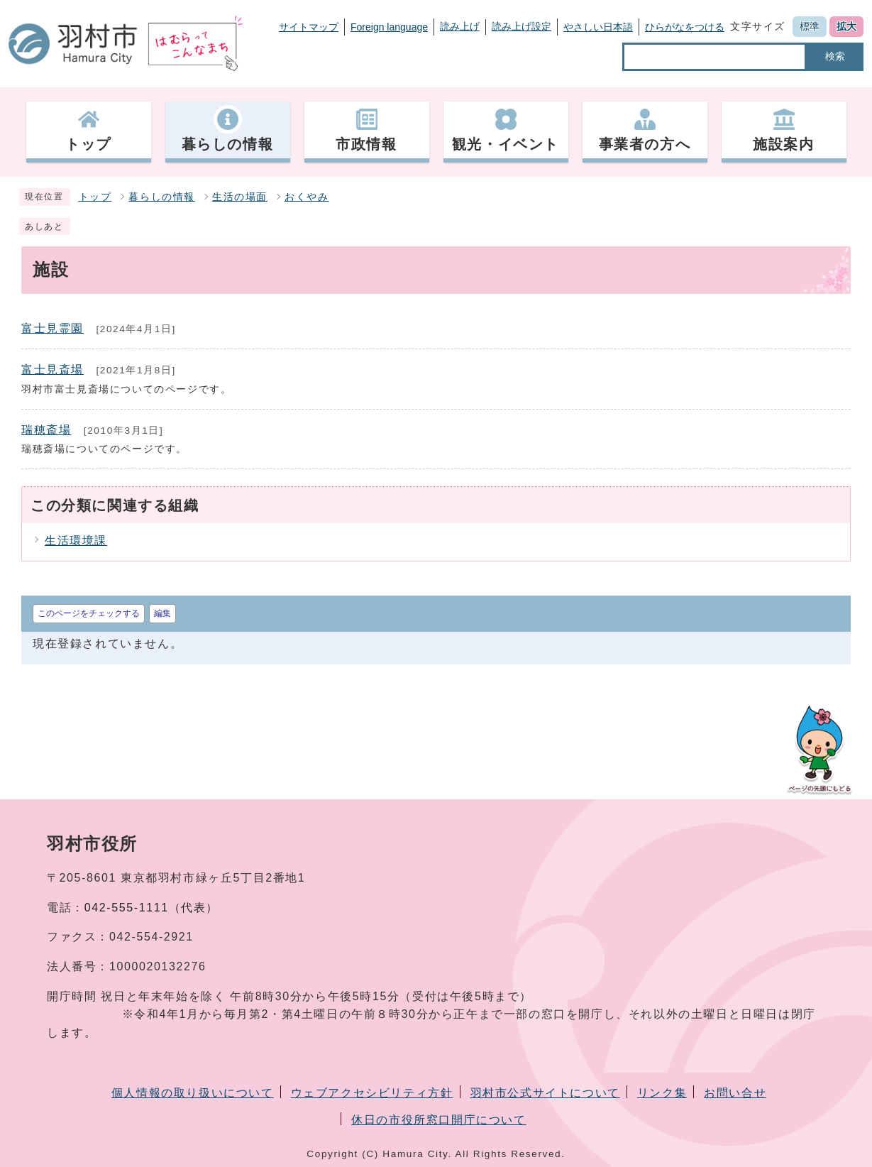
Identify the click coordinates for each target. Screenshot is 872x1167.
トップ (95, 197)
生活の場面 (239, 197)
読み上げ (460, 26)
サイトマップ (308, 27)
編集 (162, 613)
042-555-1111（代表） (151, 908)
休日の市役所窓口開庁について (438, 1120)
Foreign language (389, 27)
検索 (835, 56)
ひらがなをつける (684, 27)
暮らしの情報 (161, 197)
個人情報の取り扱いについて (192, 1093)
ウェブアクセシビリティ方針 (372, 1093)
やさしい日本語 (598, 27)
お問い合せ (735, 1093)
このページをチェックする (89, 613)
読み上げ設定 (521, 26)
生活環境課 (76, 541)
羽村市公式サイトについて (545, 1093)
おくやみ (307, 197)
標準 (809, 26)
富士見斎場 (52, 369)
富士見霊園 (52, 328)
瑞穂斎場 (46, 430)
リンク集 (662, 1093)
